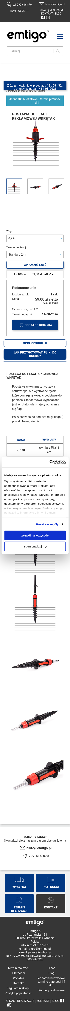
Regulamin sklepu (18, 988)
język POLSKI (17, 10)
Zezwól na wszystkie (35, 535)
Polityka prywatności (18, 993)
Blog (52, 973)
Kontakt (18, 983)
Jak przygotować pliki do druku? (34, 354)
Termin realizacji (18, 968)
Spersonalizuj (35, 546)
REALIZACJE (56, 10)
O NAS (44, 10)
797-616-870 (39, 856)
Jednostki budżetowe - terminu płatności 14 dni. (51, 981)
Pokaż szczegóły (47, 524)
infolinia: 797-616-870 (35, 945)
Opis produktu (35, 343)
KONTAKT (47, 13)
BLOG (58, 13)
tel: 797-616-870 (22, 4)
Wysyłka (18, 978)
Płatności (18, 973)
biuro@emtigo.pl (55, 4)
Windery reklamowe (51, 990)
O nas (51, 968)
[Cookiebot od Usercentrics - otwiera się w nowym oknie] (50, 462)
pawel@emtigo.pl (39, 952)
